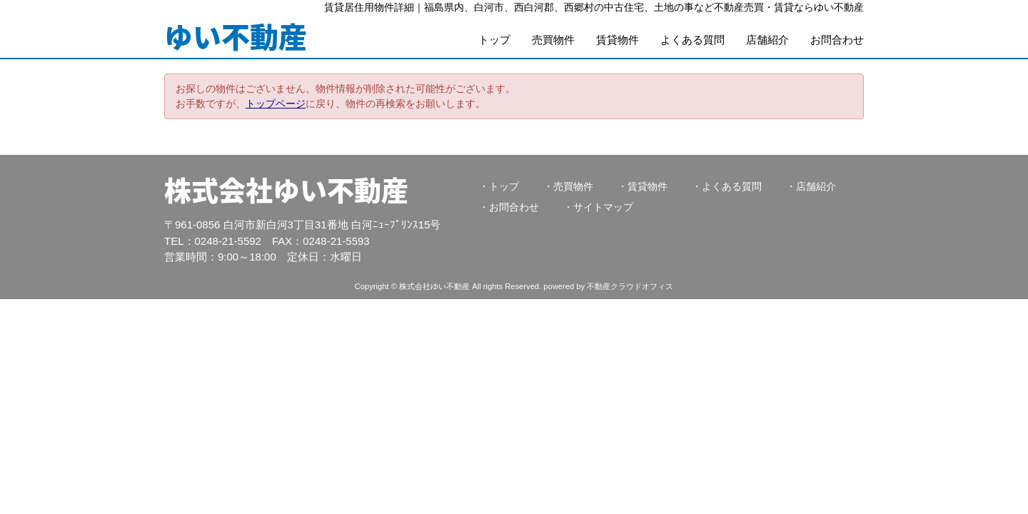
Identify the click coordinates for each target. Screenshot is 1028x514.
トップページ (276, 103)
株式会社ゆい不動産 (286, 189)
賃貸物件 (617, 40)
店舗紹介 (767, 40)
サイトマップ (603, 207)
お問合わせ (837, 40)
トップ (494, 40)
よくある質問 (692, 40)
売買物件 (553, 40)
